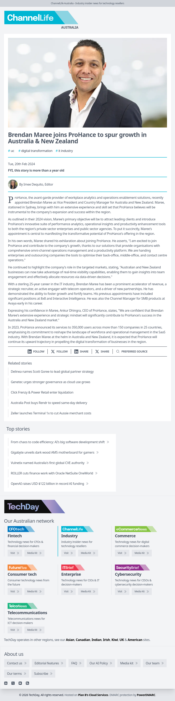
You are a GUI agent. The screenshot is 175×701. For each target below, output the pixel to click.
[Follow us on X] (59, 351)
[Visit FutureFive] (15, 591)
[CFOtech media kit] (34, 553)
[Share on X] (102, 351)
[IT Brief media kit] (88, 591)
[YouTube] (20, 683)
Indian (97, 640)
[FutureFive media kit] (34, 591)
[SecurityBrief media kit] (142, 591)
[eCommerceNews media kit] (142, 553)
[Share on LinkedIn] (81, 351)
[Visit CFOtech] (15, 553)
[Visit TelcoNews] (15, 630)
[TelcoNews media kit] (34, 630)
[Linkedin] (5, 683)
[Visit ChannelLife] (68, 553)
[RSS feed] (27, 683)
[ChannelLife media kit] (88, 553)
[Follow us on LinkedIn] (36, 351)
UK (122, 640)
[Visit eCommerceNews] (122, 553)
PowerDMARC (146, 695)
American (135, 640)
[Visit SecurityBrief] (122, 591)
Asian (70, 640)
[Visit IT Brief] (68, 591)
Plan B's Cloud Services (93, 695)
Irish (106, 640)
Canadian (83, 640)
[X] (13, 683)
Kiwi (115, 640)
